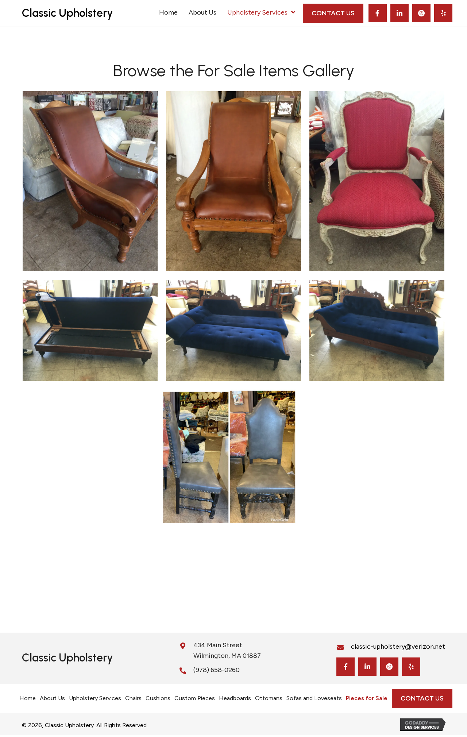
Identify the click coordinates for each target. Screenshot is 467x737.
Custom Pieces (194, 698)
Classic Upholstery (67, 13)
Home (27, 698)
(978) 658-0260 (216, 670)
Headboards (235, 698)
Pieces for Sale (366, 698)
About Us (52, 698)
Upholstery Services (95, 698)
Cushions (158, 698)
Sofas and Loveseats (314, 698)
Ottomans (268, 698)
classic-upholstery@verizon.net (398, 647)
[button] (377, 13)
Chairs (133, 698)
